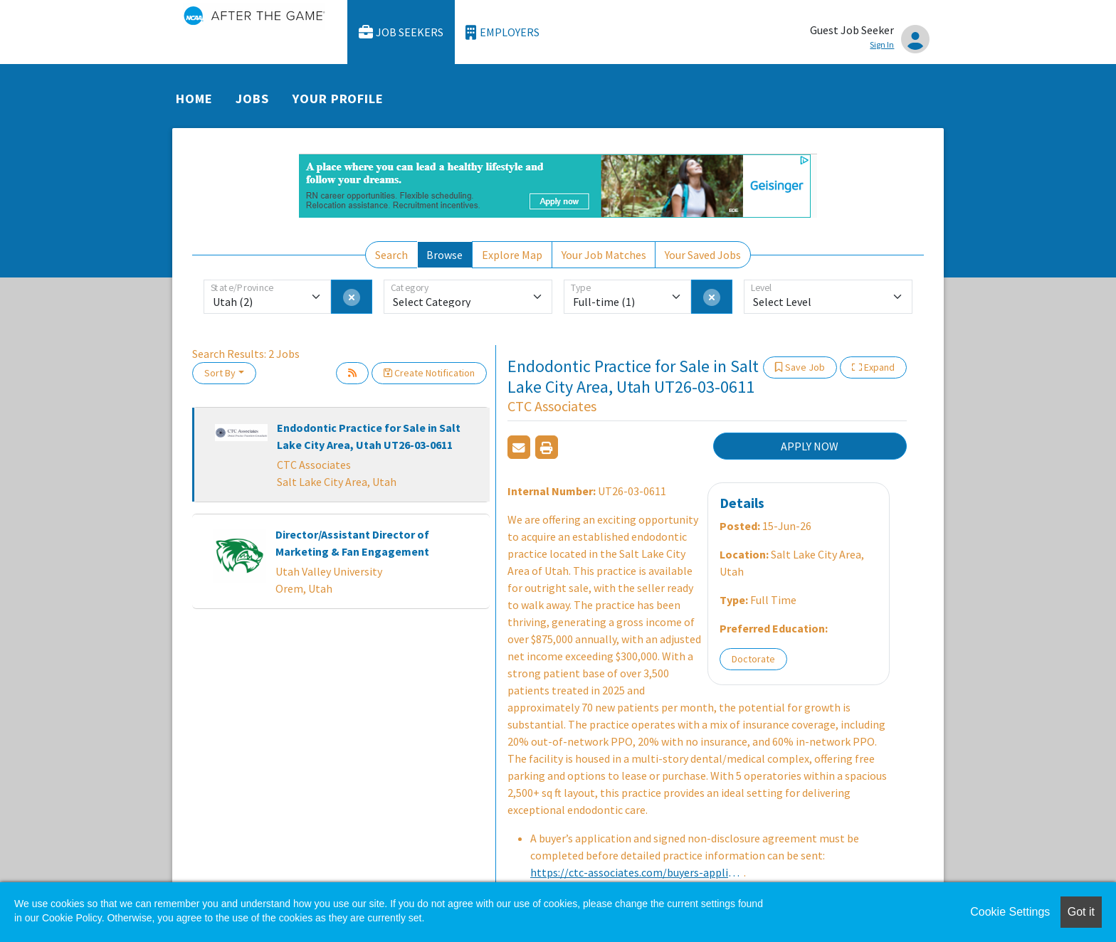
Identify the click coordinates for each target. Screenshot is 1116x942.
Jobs (252, 98)
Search (391, 255)
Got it (1081, 912)
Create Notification (429, 372)
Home (194, 98)
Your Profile (338, 98)
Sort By (220, 372)
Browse (444, 255)
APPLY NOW (809, 446)
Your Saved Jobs (703, 255)
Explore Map (512, 255)
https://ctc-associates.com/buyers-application (637, 872)
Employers (502, 32)
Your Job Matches (604, 255)
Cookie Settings (1010, 912)
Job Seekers (401, 32)
